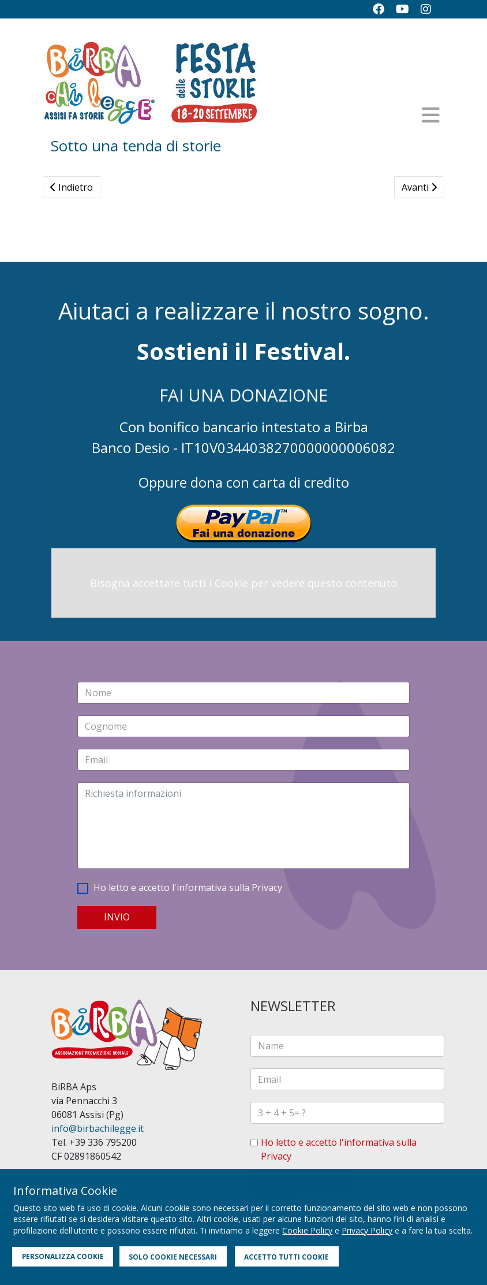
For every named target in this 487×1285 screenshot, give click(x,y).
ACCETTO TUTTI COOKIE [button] (286, 1256)
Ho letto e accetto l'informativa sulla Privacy (187, 887)
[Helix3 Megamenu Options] (431, 114)
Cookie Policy (307, 1230)
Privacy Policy (367, 1230)
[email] (347, 1079)
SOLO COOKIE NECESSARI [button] (173, 1256)
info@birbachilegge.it (97, 1128)
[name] (347, 1046)
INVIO (117, 917)
